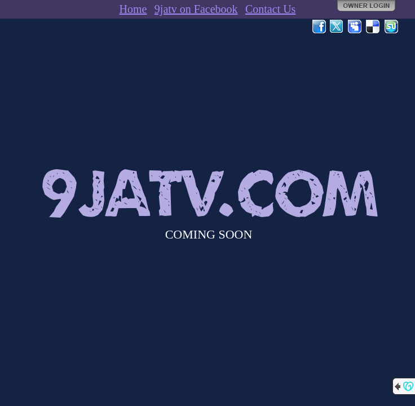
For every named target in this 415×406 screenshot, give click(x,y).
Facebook (319, 26)
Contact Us (270, 9)
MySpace (355, 26)
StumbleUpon (391, 26)
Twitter (337, 26)
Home (133, 9)
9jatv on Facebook (196, 9)
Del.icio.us (373, 26)
